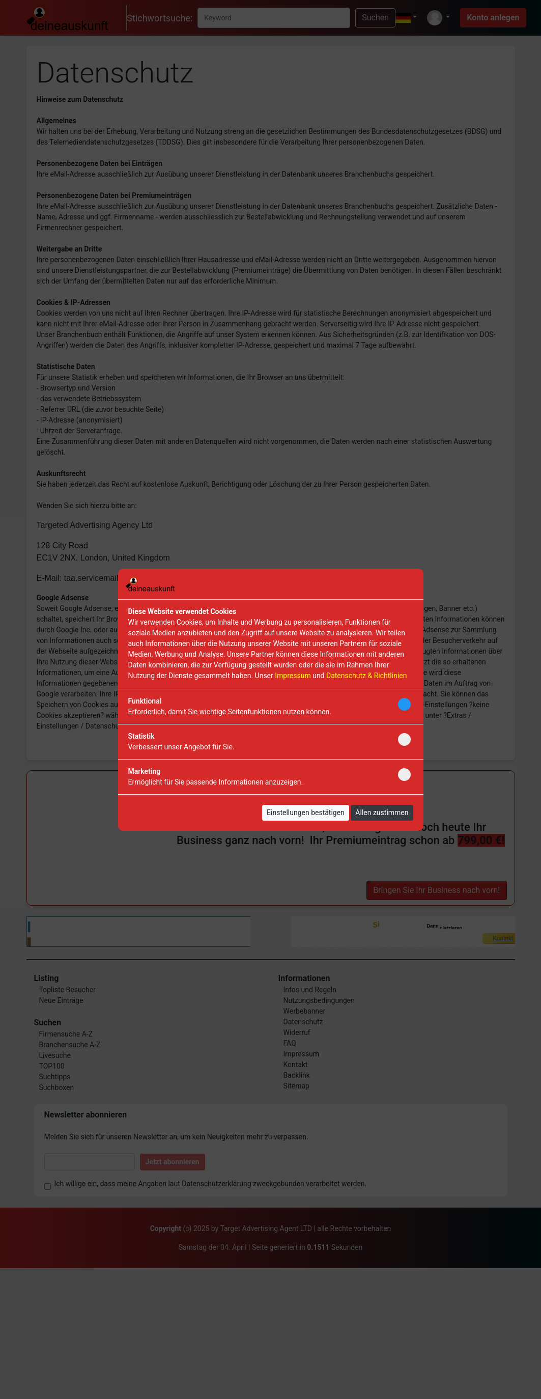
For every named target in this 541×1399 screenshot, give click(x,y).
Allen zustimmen (381, 812)
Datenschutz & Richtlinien (366, 675)
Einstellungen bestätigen (306, 812)
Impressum (292, 675)
